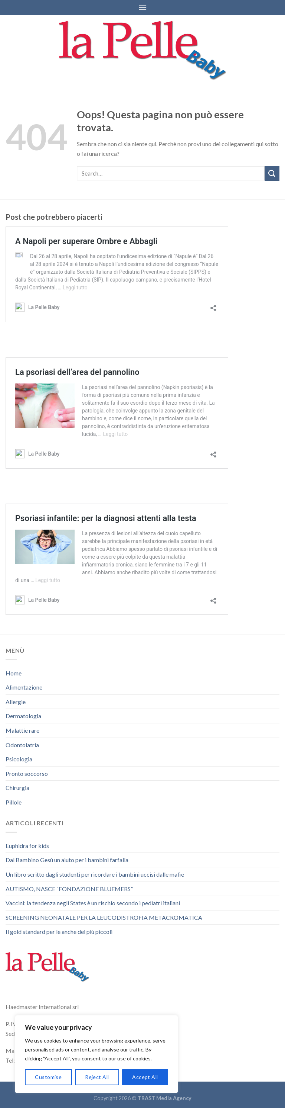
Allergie (16, 701)
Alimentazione (24, 687)
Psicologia (19, 758)
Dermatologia (23, 715)
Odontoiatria (22, 744)
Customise (48, 1077)
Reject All (97, 1077)
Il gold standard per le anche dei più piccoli (59, 931)
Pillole (14, 802)
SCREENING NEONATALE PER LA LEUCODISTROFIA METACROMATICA (104, 917)
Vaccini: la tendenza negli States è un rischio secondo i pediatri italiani (93, 902)
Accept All (145, 1077)
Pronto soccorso (27, 773)
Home (14, 673)
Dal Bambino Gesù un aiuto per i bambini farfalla (67, 859)
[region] (96, 1054)
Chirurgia (17, 787)
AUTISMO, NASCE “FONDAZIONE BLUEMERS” (69, 888)
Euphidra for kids (27, 845)
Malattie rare (22, 730)
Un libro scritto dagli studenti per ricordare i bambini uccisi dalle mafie (95, 874)
